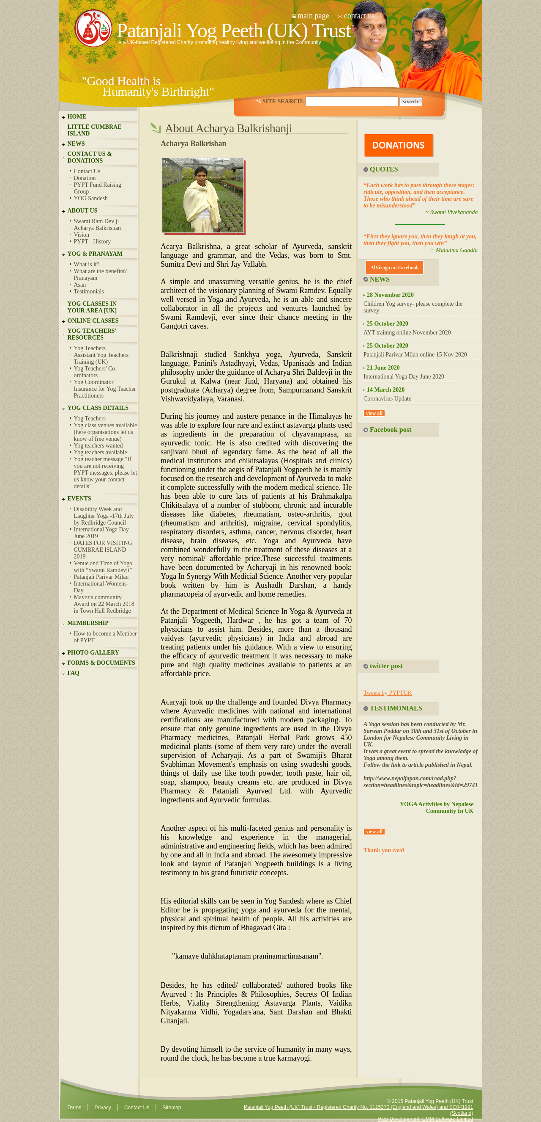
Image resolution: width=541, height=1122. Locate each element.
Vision (82, 235)
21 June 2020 (383, 368)
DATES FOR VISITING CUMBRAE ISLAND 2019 (103, 550)
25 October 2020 (387, 324)
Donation (85, 178)
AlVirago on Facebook (394, 268)
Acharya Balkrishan (97, 228)
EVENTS (79, 498)
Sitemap (171, 1108)
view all (374, 413)
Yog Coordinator (94, 382)
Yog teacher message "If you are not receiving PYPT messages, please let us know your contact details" (105, 472)
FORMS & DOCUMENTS (101, 663)
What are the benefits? (100, 271)
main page (313, 15)
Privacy (102, 1108)
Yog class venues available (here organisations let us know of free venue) (105, 432)
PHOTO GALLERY (94, 652)
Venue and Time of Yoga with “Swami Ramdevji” (103, 566)
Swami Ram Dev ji (96, 221)
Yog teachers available (100, 452)
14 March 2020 (385, 390)
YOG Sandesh (91, 198)
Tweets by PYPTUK (387, 693)
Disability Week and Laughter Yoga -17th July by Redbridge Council (104, 516)
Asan (80, 285)
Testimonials (89, 291)
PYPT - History (92, 241)
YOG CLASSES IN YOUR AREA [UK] (92, 307)
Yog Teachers (90, 348)
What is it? (87, 264)
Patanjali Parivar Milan (101, 577)
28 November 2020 (390, 295)
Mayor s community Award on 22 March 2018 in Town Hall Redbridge (104, 604)
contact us (359, 15)
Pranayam (86, 278)
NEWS (76, 144)
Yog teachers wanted (98, 445)
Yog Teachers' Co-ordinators (95, 372)
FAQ (74, 673)
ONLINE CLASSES (93, 321)
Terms (75, 1108)
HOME (77, 116)
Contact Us (87, 171)
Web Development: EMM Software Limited (425, 1119)
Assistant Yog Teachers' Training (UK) (102, 358)
